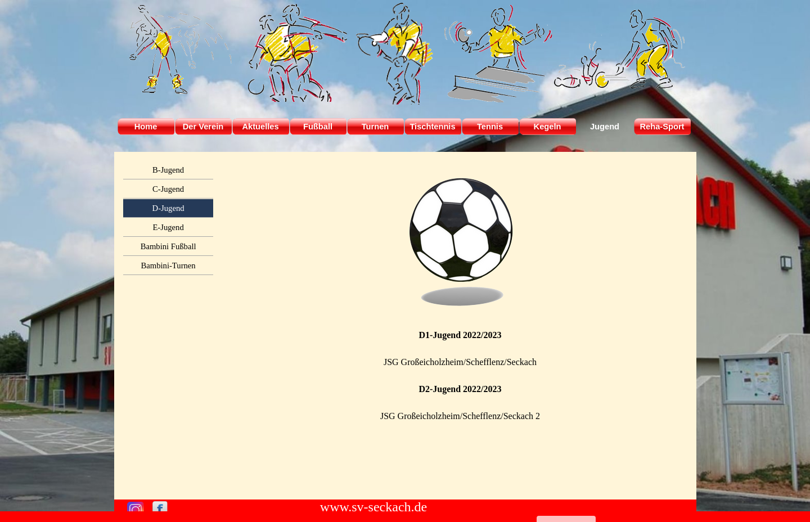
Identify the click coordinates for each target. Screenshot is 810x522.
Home (146, 126)
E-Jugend (167, 227)
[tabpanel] (460, 325)
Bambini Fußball (168, 246)
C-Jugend (168, 189)
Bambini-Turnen (168, 265)
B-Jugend (168, 169)
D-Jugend (168, 208)
